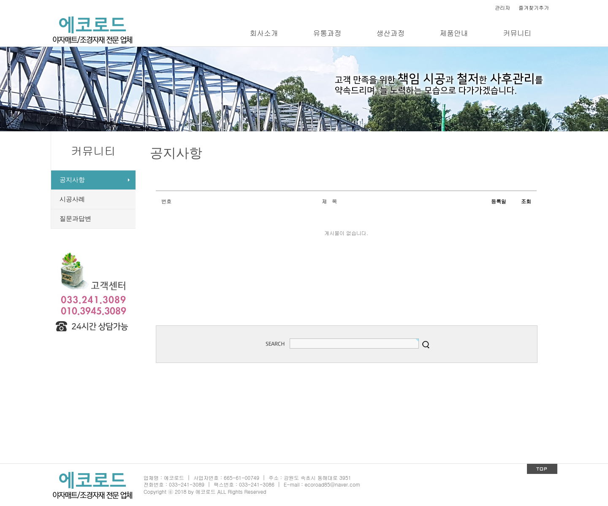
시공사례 (72, 199)
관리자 (502, 7)
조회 (526, 201)
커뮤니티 (517, 33)
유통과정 (327, 33)
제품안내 (454, 33)
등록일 (498, 201)
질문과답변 (75, 218)
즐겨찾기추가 (533, 7)
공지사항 (72, 179)
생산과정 (390, 33)
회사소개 (264, 33)
